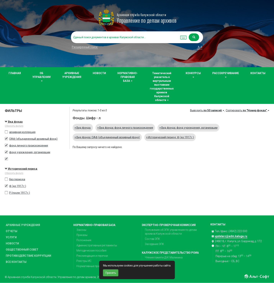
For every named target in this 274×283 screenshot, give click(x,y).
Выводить (207, 110)
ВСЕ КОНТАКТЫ (16, 261)
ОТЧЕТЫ (11, 231)
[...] (124, 37)
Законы (81, 229)
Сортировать (247, 110)
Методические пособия (91, 250)
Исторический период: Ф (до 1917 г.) (170, 137)
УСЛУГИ (11, 237)
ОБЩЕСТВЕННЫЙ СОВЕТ (22, 249)
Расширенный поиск (85, 47)
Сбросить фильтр (14, 126)
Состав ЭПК (152, 238)
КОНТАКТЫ (257, 73)
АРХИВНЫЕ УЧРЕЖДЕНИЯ (71, 75)
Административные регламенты (96, 245)
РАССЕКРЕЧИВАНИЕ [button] (225, 75)
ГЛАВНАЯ (15, 73)
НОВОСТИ (99, 73)
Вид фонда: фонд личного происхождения (125, 127)
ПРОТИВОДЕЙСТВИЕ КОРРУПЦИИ (28, 255)
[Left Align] (194, 37)
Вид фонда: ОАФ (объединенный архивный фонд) (107, 137)
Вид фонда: (83, 127)
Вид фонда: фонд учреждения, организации (188, 127)
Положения (83, 240)
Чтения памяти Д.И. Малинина (164, 257)
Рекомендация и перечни (92, 255)
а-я (200, 47)
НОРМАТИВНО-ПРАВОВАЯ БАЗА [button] (127, 77)
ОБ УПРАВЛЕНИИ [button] (41, 76)
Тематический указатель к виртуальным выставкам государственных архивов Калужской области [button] (162, 87)
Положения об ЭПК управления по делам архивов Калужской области (171, 231)
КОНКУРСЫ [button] (193, 75)
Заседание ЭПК (154, 244)
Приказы (81, 235)
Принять (110, 272)
